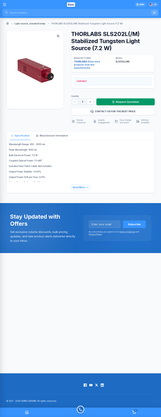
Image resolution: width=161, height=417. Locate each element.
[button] (35, 69)
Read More (80, 187)
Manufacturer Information (52, 135)
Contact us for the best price (121, 111)
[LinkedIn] (102, 385)
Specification (20, 135)
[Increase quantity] (90, 102)
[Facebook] (85, 385)
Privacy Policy (95, 234)
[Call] (80, 412)
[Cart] (134, 412)
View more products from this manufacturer (87, 64)
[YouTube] (90, 385)
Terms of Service (127, 232)
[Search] (154, 12)
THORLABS (80, 61)
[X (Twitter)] (96, 385)
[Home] (7, 23)
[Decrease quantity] (75, 102)
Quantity (75, 96)
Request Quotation (125, 101)
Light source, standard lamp (29, 23)
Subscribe (134, 224)
